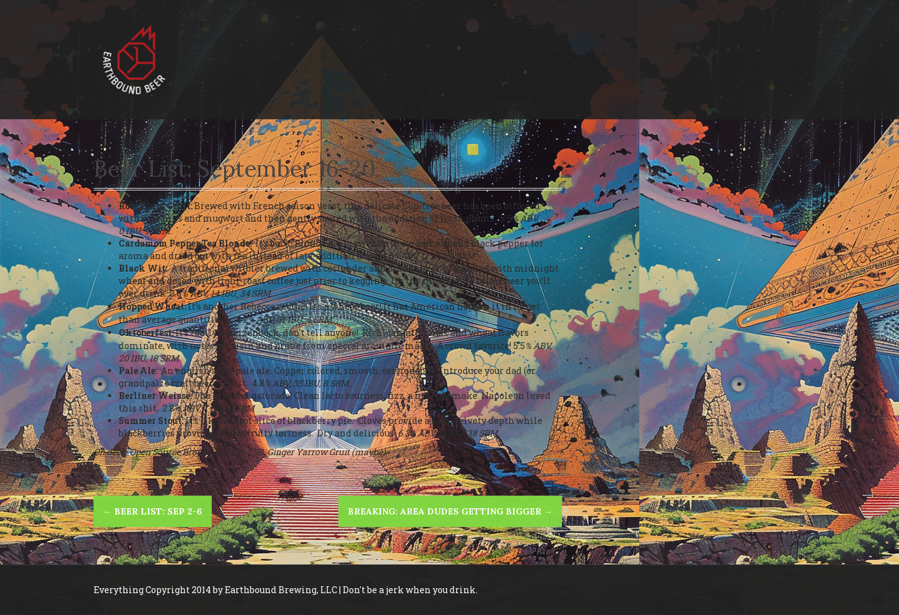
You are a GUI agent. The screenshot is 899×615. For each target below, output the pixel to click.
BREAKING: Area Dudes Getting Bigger (450, 511)
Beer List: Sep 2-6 (152, 511)
